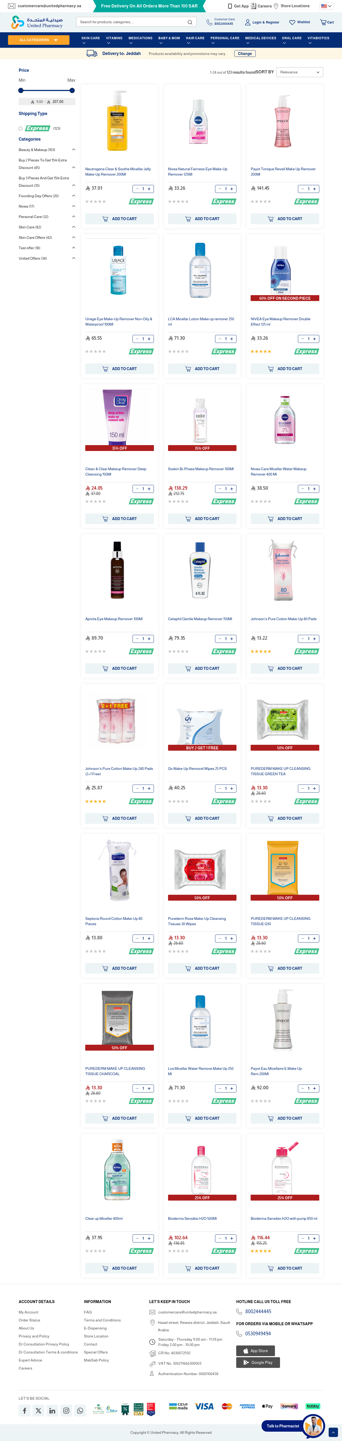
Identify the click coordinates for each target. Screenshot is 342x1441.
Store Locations (295, 6)
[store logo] (37, 22)
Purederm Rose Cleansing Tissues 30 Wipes (197, 921)
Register (272, 22)
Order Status (29, 1320)
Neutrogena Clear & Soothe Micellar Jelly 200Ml (118, 171)
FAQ (88, 1312)
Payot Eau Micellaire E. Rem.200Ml (276, 1071)
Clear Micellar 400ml (104, 1218)
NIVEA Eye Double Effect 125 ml (280, 321)
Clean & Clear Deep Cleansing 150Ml (115, 471)
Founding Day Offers (39, 196)
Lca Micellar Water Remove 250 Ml (201, 1071)
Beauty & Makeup (37, 150)
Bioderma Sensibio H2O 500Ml (192, 1218)
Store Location (96, 1336)
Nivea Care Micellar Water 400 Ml (278, 471)
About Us (26, 1328)
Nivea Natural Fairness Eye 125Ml (197, 171)
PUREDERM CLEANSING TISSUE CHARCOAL (115, 1071)
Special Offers (96, 1352)
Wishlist (303, 22)
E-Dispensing (95, 1328)
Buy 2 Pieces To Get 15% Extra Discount (43, 164)
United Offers (33, 258)
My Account (28, 1312)
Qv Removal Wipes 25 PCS (197, 768)
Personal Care (33, 217)
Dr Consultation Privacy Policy (44, 1344)
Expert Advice (30, 1360)
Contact (90, 1344)
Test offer (29, 248)
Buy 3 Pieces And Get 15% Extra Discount (44, 182)
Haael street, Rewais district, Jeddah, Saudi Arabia (194, 1326)
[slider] (21, 90)
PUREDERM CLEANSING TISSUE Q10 (280, 921)
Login (256, 22)
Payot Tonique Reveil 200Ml (283, 171)
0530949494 (258, 1333)
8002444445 (258, 1311)
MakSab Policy (96, 1360)
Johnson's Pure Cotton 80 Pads (284, 619)
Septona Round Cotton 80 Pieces (113, 921)
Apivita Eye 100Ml (114, 619)
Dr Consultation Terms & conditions (48, 1352)
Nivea (26, 206)
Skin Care (30, 227)
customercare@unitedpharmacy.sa (49, 6)
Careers (265, 6)
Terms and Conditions (102, 1320)
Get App (241, 6)
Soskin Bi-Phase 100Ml (201, 469)
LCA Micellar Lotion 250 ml (201, 321)
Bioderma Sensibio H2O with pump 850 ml (284, 1218)
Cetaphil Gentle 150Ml (200, 619)
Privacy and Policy (34, 1336)
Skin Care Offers (35, 237)
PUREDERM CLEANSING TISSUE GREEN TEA (280, 771)
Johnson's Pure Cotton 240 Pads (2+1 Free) (119, 771)
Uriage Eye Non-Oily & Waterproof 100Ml (118, 321)
